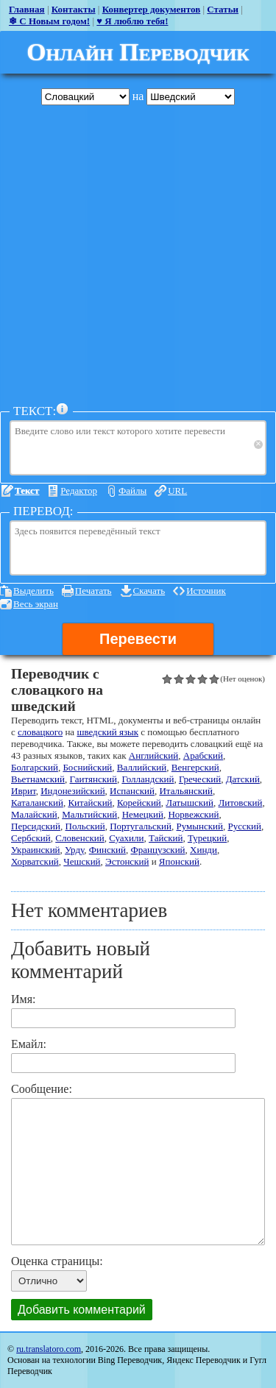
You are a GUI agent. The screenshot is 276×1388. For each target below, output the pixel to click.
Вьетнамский (38, 779)
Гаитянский (93, 779)
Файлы (132, 490)
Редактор (78, 490)
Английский (153, 755)
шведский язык (107, 731)
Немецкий (142, 814)
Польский (85, 826)
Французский (157, 849)
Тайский (166, 837)
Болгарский (34, 767)
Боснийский (87, 767)
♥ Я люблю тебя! (132, 20)
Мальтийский (89, 814)
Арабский (203, 755)
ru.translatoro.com (48, 1349)
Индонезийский (72, 790)
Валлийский (141, 767)
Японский (179, 861)
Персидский (35, 826)
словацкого (40, 731)
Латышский (189, 802)
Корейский (139, 802)
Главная (27, 9)
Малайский (34, 814)
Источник (206, 590)
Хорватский (35, 861)
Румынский (200, 826)
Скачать (149, 590)
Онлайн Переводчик (138, 51)
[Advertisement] (138, 254)
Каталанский (37, 802)
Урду (74, 849)
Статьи (222, 9)
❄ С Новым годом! (49, 20)
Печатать (93, 590)
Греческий (200, 779)
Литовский (241, 802)
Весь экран (35, 603)
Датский (243, 779)
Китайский (90, 802)
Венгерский (195, 767)
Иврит (23, 790)
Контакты (74, 9)
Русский (244, 826)
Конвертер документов (151, 9)
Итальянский (185, 790)
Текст (27, 490)
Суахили (126, 837)
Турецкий (207, 837)
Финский (107, 849)
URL (177, 490)
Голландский (147, 779)
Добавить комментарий (82, 1309)
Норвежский (193, 814)
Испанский (132, 790)
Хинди (203, 849)
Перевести (138, 639)
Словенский (79, 837)
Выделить (33, 590)
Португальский (140, 826)
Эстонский (127, 861)
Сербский (31, 837)
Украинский (35, 849)
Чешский (81, 861)
